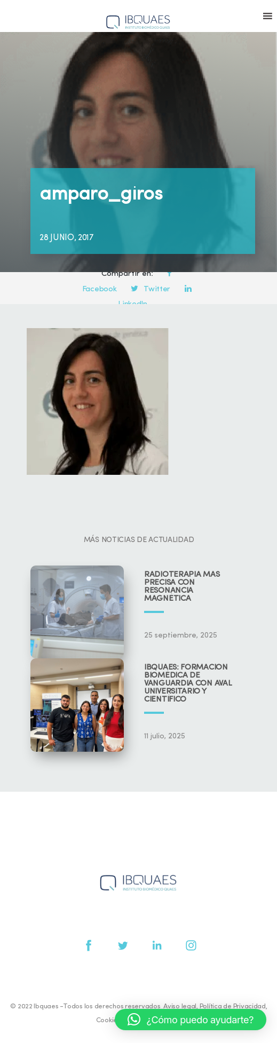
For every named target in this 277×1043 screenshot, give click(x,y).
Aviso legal (179, 1006)
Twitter (150, 289)
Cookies (108, 1020)
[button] (190, 1019)
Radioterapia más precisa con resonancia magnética (181, 587)
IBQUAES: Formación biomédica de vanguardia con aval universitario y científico (188, 684)
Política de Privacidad (233, 1006)
